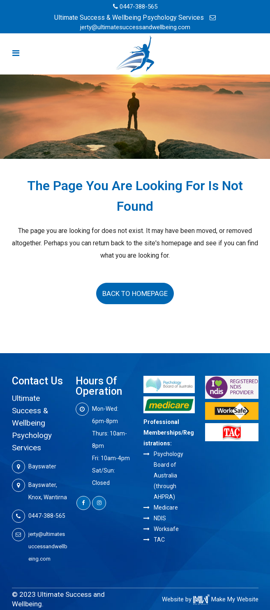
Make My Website (225, 599)
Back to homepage (135, 293)
